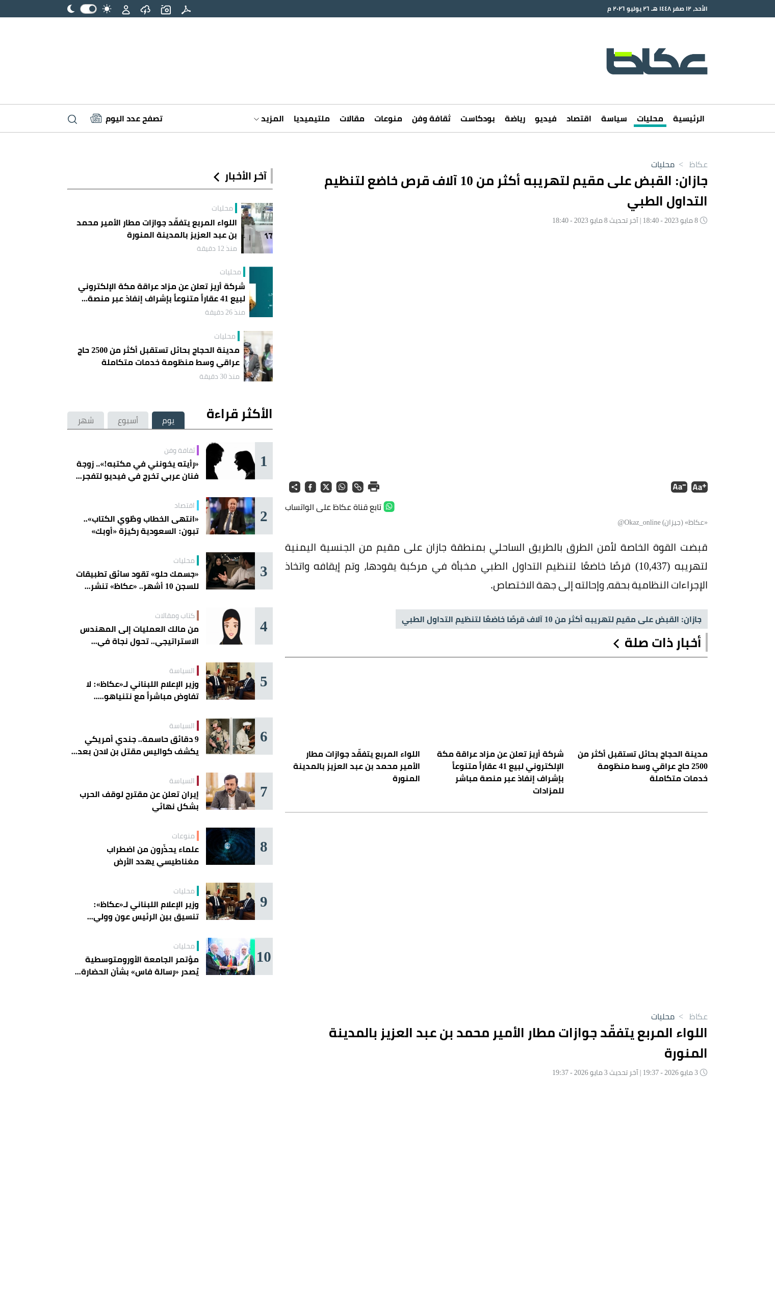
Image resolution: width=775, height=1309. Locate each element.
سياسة (614, 118)
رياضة (515, 118)
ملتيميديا (312, 118)
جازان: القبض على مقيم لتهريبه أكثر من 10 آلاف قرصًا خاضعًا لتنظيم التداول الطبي (552, 619)
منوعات (388, 118)
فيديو (546, 118)
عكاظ (691, 164)
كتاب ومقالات (175, 615)
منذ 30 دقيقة (219, 376)
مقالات (352, 118)
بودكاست (477, 118)
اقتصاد (578, 118)
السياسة (182, 670)
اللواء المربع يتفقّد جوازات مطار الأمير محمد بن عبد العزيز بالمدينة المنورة (156, 228)
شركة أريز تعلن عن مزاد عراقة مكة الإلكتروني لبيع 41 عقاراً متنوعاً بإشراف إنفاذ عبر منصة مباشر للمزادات (161, 292)
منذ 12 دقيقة (217, 248)
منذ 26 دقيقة (225, 312)
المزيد (269, 118)
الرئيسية (689, 118)
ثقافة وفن (431, 118)
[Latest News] (126, 118)
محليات (650, 118)
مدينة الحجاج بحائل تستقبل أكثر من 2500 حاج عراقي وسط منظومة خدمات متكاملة (158, 356)
